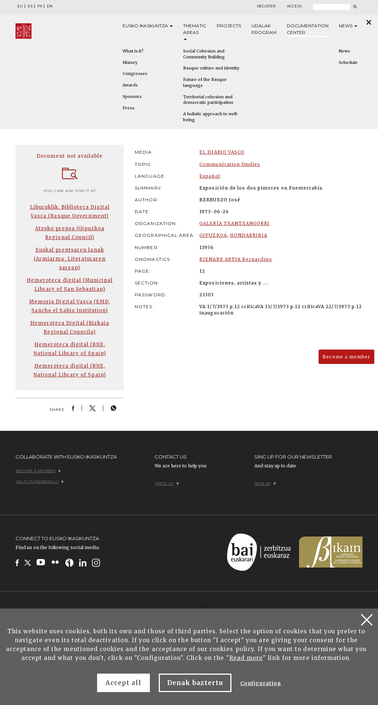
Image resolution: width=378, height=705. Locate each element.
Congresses (135, 73)
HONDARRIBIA (248, 235)
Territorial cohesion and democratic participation (208, 99)
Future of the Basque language (205, 82)
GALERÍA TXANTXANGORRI (234, 223)
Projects (229, 25)
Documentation (308, 29)
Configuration (260, 683)
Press (128, 107)
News (348, 25)
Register (266, 6)
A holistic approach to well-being (210, 116)
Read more (246, 657)
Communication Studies (229, 164)
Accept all (123, 683)
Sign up (265, 483)
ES (30, 6)
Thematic (194, 31)
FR (39, 6)
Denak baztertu (195, 683)
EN (49, 6)
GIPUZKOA (213, 235)
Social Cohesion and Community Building (204, 53)
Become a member (346, 357)
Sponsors (132, 96)
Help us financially (40, 481)
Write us (167, 483)
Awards (130, 85)
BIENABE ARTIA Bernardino (235, 259)
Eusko (148, 26)
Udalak (263, 29)
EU (20, 6)
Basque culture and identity (211, 68)
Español (209, 176)
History (130, 62)
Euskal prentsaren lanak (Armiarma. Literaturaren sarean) (70, 259)
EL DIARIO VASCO (221, 152)
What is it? (133, 51)
